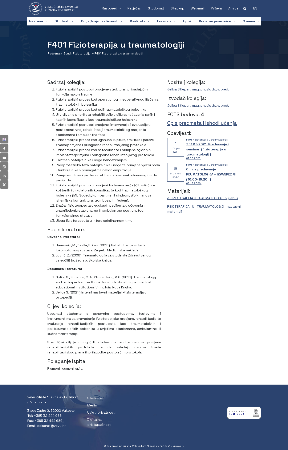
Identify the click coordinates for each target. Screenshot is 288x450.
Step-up (177, 8)
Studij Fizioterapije (77, 53)
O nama (249, 21)
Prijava (216, 8)
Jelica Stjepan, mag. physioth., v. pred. (198, 89)
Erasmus (164, 21)
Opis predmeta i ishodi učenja (202, 123)
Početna (54, 53)
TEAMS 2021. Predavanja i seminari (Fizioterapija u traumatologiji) (207, 149)
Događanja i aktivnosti (99, 21)
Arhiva (233, 8)
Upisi (187, 21)
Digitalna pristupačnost (99, 422)
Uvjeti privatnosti (101, 412)
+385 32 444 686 (48, 420)
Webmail (197, 8)
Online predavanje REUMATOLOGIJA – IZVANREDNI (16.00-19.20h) (211, 174)
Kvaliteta (138, 21)
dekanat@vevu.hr (51, 425)
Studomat (156, 8)
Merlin (92, 405)
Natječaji (134, 8)
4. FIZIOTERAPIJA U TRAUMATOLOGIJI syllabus (202, 198)
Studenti (62, 21)
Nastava (36, 21)
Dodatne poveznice (215, 21)
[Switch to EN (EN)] (255, 8)
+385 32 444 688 (48, 415)
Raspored (109, 8)
